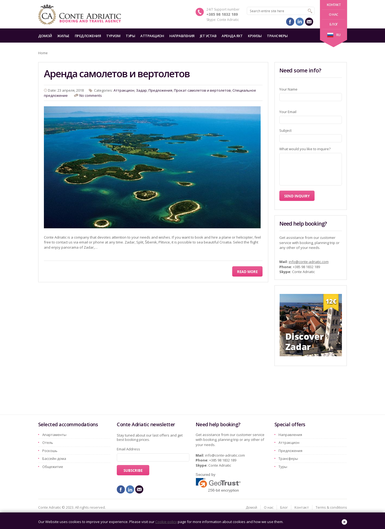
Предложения (88, 35)
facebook (290, 22)
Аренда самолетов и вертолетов (117, 73)
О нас (333, 14)
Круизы (254, 35)
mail (309, 22)
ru (334, 35)
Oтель (47, 442)
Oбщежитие (52, 466)
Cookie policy (166, 521)
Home (43, 53)
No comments (90, 95)
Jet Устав (208, 35)
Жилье (63, 35)
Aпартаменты (54, 434)
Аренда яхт (232, 35)
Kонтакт (334, 4)
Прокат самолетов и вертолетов (202, 90)
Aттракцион (152, 35)
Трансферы (277, 35)
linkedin (300, 22)
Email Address (128, 449)
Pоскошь (49, 450)
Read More (247, 271)
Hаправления (182, 35)
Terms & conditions (331, 507)
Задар (141, 90)
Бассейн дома (54, 458)
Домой (45, 35)
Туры (130, 35)
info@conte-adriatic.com (309, 261)
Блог (333, 24)
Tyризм (113, 35)
